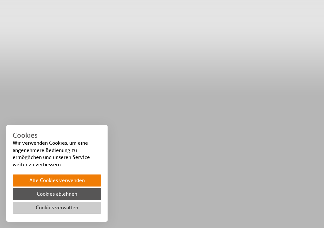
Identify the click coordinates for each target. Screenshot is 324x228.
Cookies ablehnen (57, 194)
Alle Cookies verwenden (57, 180)
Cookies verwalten (57, 208)
